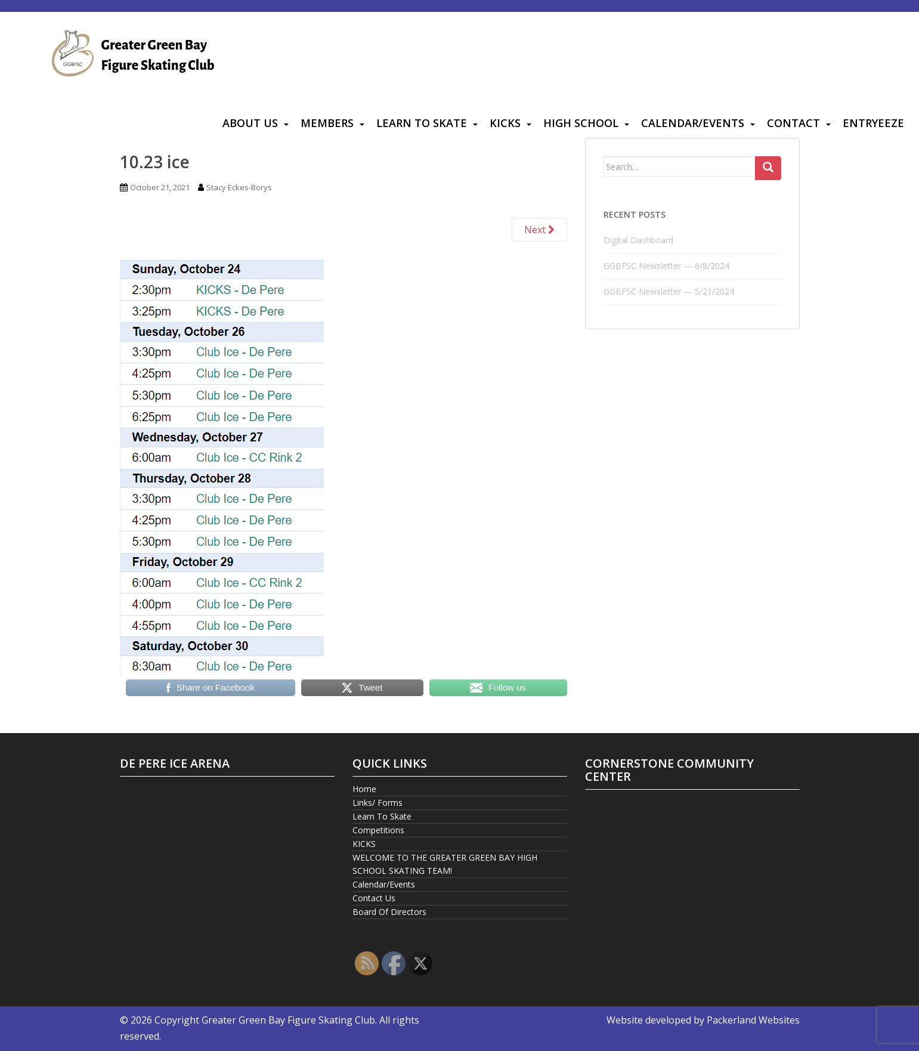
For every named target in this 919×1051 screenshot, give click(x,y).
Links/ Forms (377, 802)
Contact (793, 123)
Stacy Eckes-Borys (239, 187)
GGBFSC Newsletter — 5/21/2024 (669, 291)
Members (327, 123)
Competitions (378, 830)
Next (539, 229)
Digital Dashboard (638, 240)
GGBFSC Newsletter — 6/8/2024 (666, 265)
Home (364, 789)
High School (580, 123)
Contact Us (373, 898)
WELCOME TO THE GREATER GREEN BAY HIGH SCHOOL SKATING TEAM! (444, 864)
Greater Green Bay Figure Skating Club (288, 1020)
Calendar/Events (692, 123)
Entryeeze (873, 123)
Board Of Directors (389, 911)
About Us (250, 123)
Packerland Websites (753, 1020)
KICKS (505, 123)
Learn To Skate (421, 123)
